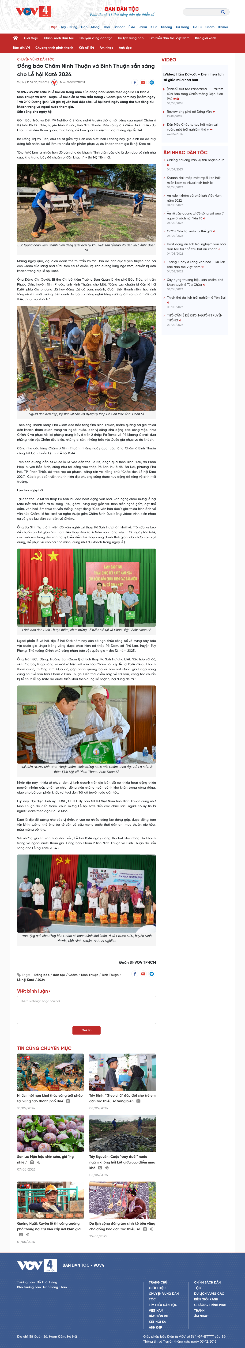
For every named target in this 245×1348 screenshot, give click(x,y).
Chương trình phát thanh (54, 48)
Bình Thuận (111, 975)
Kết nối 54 (86, 48)
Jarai (143, 27)
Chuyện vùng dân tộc (95, 38)
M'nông (166, 27)
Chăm (210, 27)
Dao (84, 27)
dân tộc (59, 975)
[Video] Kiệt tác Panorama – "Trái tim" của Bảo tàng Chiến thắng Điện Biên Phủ (195, 94)
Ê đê (131, 27)
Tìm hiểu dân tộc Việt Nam (169, 38)
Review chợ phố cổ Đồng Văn (191, 112)
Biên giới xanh (205, 38)
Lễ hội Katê (26, 980)
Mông (95, 27)
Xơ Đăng (182, 27)
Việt (54, 27)
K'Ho (154, 27)
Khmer (223, 27)
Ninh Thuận (90, 975)
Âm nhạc (106, 48)
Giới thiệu (31, 38)
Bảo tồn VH (21, 48)
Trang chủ (158, 1282)
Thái (106, 27)
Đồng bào (42, 975)
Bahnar (119, 27)
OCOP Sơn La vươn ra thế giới (191, 231)
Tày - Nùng (68, 27)
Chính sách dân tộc (59, 38)
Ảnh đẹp (125, 48)
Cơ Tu (197, 27)
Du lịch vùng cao (130, 38)
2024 (41, 980)
